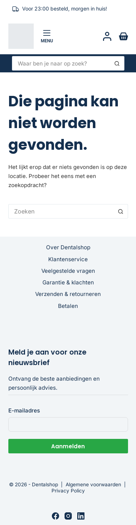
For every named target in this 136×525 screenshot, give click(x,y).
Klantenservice (68, 259)
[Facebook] (55, 516)
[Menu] (47, 36)
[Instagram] (68, 516)
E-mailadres (24, 410)
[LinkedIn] (81, 516)
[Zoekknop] (117, 63)
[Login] (107, 36)
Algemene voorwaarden (93, 484)
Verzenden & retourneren (68, 294)
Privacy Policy (68, 491)
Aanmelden (68, 446)
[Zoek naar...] (61, 63)
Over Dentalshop (68, 247)
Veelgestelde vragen (68, 270)
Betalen (68, 305)
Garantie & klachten (68, 282)
